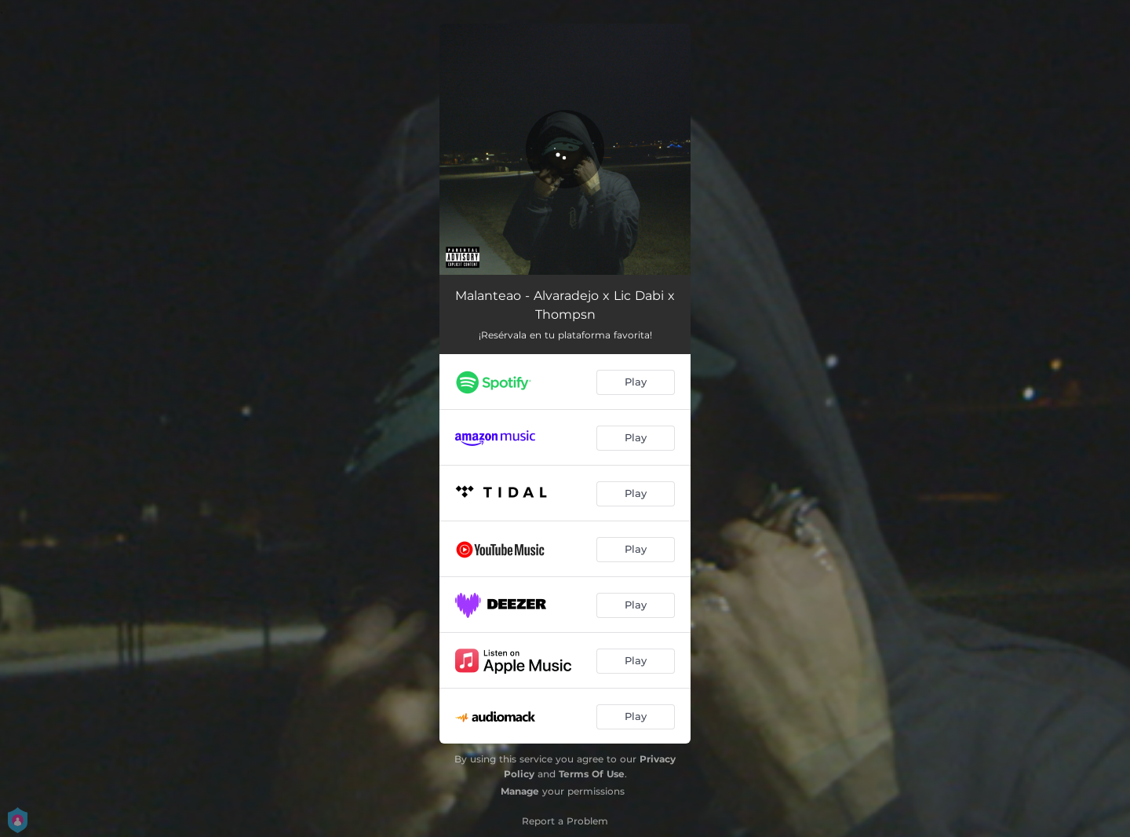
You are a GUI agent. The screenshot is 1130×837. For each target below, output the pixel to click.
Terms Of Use (592, 774)
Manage (520, 791)
